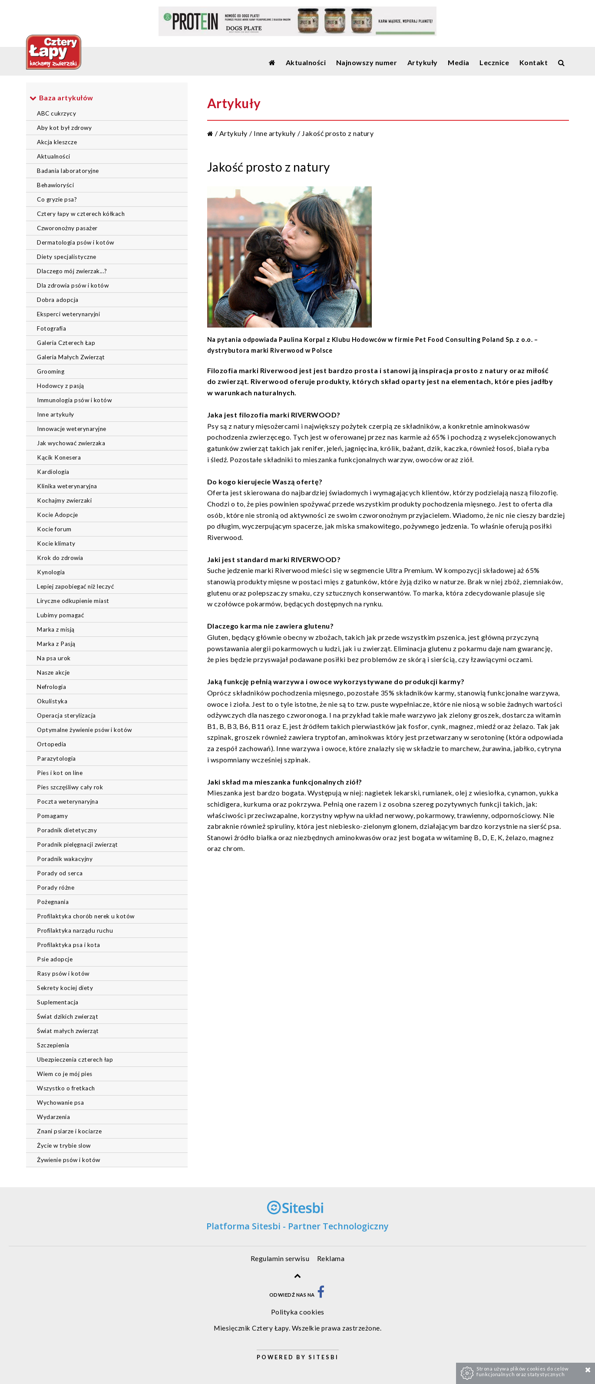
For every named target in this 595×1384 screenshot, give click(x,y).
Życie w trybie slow (64, 1145)
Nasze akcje (53, 672)
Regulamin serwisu (280, 1258)
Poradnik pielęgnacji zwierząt (77, 844)
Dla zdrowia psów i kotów (73, 285)
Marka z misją (56, 629)
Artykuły (233, 133)
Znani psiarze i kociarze (69, 1131)
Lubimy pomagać (60, 615)
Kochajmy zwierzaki (64, 500)
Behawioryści (55, 185)
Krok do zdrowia (60, 557)
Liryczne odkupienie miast (73, 600)
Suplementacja (58, 1002)
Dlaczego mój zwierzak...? (72, 271)
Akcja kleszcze (57, 142)
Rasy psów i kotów (63, 973)
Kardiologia (53, 471)
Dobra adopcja (58, 299)
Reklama (331, 1258)
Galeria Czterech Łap (66, 342)
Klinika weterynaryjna (67, 486)
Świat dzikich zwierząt (67, 1016)
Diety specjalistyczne (66, 256)
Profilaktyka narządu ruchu (75, 930)
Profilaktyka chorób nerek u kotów (86, 916)
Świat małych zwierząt (68, 1030)
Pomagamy (52, 815)
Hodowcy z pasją (60, 385)
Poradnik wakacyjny (65, 858)
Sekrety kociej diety (65, 987)
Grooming (50, 371)
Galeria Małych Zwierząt (71, 357)
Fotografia (51, 328)
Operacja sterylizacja (66, 715)
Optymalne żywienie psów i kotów (84, 729)
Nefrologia (51, 686)
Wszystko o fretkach (66, 1088)
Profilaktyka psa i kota (68, 944)
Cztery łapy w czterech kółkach (81, 213)
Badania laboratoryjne (68, 170)
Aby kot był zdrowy (64, 127)
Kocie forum (54, 529)
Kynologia (51, 572)
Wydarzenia (53, 1116)
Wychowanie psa (60, 1102)
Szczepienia (53, 1045)
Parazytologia (56, 758)
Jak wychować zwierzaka (71, 443)
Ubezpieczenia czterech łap (75, 1059)
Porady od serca (60, 873)
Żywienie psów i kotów (68, 1159)
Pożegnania (53, 901)
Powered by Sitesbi (298, 1357)
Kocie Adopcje (57, 514)
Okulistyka (52, 701)
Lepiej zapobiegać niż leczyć (75, 586)
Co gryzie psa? (57, 199)
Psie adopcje (55, 959)
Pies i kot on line (60, 772)
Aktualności (53, 156)
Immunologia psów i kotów (74, 400)
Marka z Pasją (56, 643)
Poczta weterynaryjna (67, 801)
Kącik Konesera (59, 457)
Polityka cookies (297, 1312)
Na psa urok (54, 658)
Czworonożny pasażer (67, 228)
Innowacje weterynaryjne (71, 428)
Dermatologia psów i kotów (75, 242)
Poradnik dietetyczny (67, 830)
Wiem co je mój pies (65, 1073)
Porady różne (55, 887)
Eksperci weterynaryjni (68, 314)
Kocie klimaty (56, 543)
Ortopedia (51, 744)
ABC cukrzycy (56, 113)
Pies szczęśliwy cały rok (70, 787)
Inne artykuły (55, 414)
